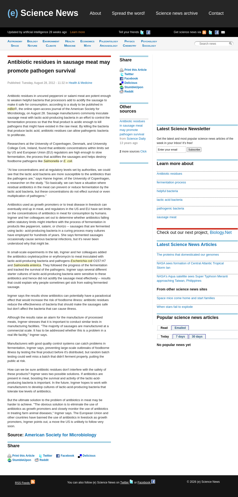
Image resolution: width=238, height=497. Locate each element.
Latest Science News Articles (187, 244)
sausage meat (167, 217)
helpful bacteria (167, 191)
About (95, 13)
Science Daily (136, 138)
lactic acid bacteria (170, 200)
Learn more (77, 32)
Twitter (47, 455)
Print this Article (23, 455)
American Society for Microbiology (60, 434)
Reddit (44, 460)
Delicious (89, 455)
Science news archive (177, 13)
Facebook (67, 455)
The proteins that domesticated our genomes (188, 254)
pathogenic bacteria (170, 208)
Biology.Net (221, 232)
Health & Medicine (80, 83)
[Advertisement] (134, 242)
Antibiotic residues (169, 173)
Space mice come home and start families (186, 298)
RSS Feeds (25, 483)
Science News (42, 13)
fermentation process (171, 182)
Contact (216, 13)
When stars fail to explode (175, 307)
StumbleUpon (21, 460)
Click (143, 151)
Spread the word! (128, 13)
